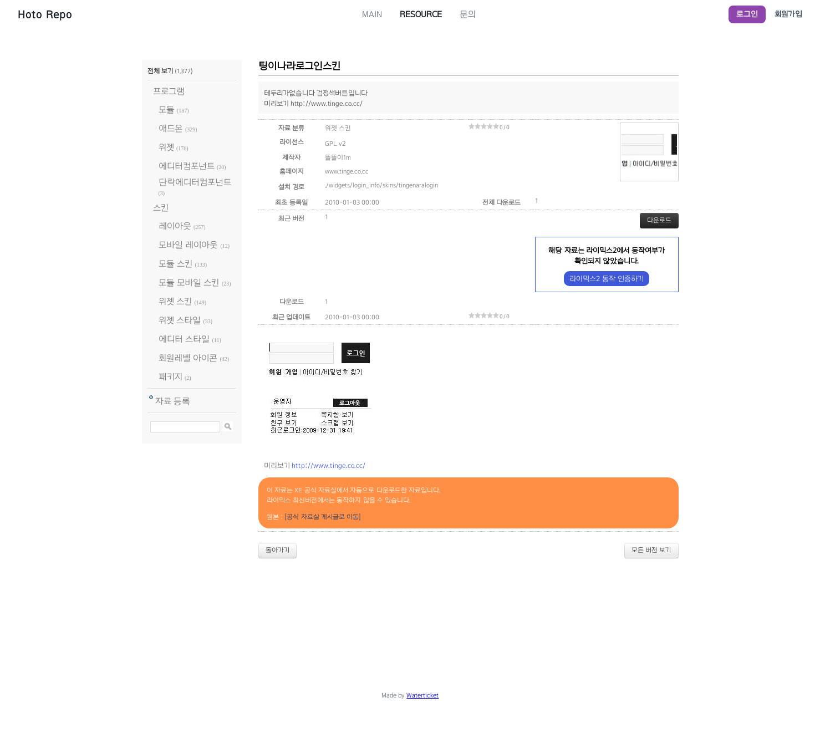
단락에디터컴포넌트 (195, 182)
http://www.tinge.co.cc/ (328, 466)
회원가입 (788, 14)
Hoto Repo (45, 14)
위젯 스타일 (180, 320)
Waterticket (422, 695)
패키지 (170, 376)
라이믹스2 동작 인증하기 (606, 278)
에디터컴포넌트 (187, 166)
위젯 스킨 (175, 301)
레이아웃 (175, 226)
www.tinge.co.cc (347, 171)
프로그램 (169, 91)
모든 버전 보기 (651, 550)
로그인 (747, 14)
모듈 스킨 (175, 263)
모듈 (167, 109)
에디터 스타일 (184, 339)
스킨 (161, 207)
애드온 (171, 128)
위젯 (166, 147)
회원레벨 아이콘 (188, 358)
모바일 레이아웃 (188, 245)
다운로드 (659, 220)
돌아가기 (277, 550)
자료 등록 (172, 401)
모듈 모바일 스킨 (189, 282)
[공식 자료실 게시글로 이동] (322, 517)
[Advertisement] (410, 598)
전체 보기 (160, 71)
